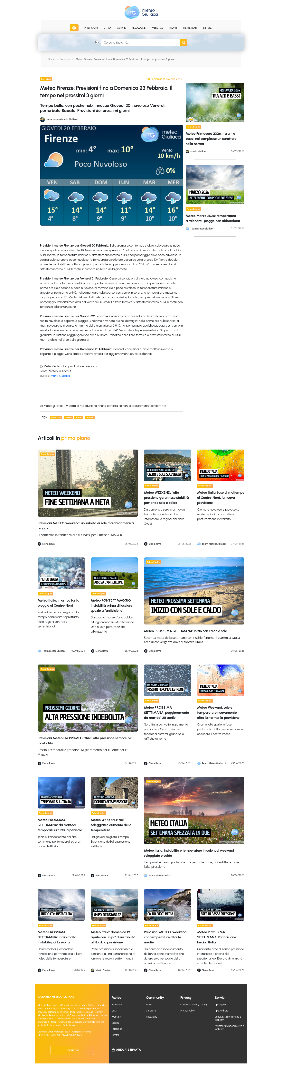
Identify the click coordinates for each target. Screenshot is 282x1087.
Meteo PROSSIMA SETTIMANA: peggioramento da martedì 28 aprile (166, 712)
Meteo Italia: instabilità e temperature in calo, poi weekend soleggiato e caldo (189, 853)
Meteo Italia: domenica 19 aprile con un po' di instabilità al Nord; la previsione (113, 937)
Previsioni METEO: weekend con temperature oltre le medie (165, 937)
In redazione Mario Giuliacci (62, 119)
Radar (173, 27)
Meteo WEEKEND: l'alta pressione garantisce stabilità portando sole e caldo (166, 497)
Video (149, 1004)
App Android (221, 1010)
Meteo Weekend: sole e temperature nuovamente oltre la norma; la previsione (218, 712)
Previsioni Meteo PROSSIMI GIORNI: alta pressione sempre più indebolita (85, 740)
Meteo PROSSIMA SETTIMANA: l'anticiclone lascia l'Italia (216, 937)
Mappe (115, 1022)
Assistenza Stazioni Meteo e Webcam (229, 1027)
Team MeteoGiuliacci (202, 228)
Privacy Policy (187, 1010)
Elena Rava (48, 543)
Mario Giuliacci (60, 376)
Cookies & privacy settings (194, 1004)
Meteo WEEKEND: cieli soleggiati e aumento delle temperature (111, 825)
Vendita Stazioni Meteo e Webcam (228, 1018)
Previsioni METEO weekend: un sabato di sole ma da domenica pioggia (86, 525)
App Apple (220, 1004)
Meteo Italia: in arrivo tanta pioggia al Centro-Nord (58, 603)
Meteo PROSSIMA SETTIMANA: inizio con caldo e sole (185, 631)
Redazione (151, 1016)
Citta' (114, 1010)
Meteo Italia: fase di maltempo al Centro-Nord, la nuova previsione (220, 497)
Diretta (115, 1035)
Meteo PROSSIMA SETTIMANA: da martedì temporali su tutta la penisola (60, 825)
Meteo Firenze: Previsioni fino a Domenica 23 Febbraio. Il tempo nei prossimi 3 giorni (125, 59)
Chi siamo (72, 1050)
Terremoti (117, 1029)
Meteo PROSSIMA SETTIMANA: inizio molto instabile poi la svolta (57, 937)
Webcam (157, 27)
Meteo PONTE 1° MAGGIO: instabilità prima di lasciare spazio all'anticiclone (111, 605)
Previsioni (65, 59)
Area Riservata (128, 1049)
